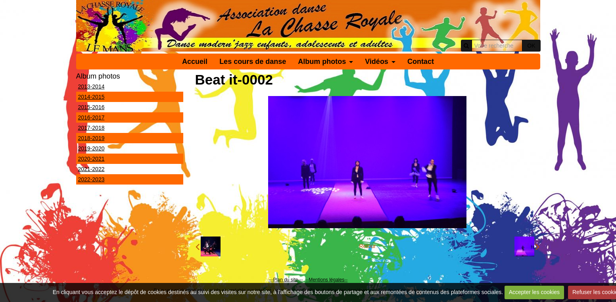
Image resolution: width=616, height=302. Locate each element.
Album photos (322, 61)
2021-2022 (91, 169)
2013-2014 (91, 86)
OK (531, 45)
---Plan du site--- (286, 280)
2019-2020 (91, 148)
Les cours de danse (252, 61)
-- (307, 280)
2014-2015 (91, 97)
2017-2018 (91, 128)
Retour (367, 246)
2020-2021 (91, 159)
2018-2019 (91, 138)
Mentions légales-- (328, 280)
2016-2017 (91, 117)
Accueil (194, 61)
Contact (420, 61)
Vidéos (376, 61)
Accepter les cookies (534, 292)
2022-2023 (91, 179)
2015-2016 (91, 107)
